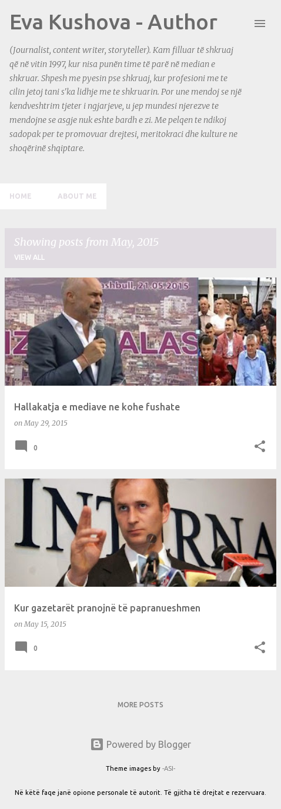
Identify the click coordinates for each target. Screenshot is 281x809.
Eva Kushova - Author (113, 21)
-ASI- (168, 768)
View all (29, 257)
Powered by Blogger (140, 744)
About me (77, 196)
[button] (260, 447)
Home (20, 196)
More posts (140, 704)
